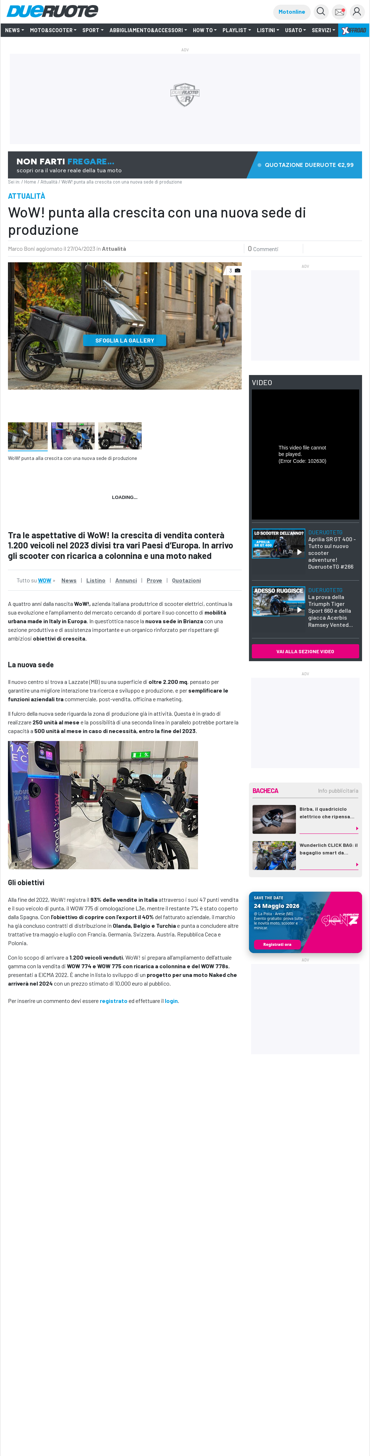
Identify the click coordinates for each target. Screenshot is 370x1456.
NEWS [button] (12, 30)
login (171, 1000)
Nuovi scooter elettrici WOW (49, 1301)
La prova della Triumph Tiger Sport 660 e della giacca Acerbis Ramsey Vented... (330, 607)
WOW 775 (37, 1078)
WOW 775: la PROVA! (278, 1301)
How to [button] (203, 30)
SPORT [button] (90, 30)
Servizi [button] (321, 30)
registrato (114, 1000)
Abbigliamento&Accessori (146, 30)
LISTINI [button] (266, 30)
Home (30, 182)
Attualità (48, 182)
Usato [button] (293, 30)
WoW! (56, 1078)
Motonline (292, 11)
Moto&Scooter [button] (51, 30)
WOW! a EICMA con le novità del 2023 (180, 1311)
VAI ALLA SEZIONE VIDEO (305, 651)
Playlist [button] (235, 30)
